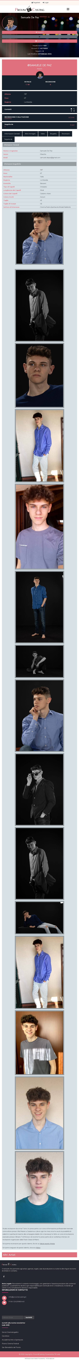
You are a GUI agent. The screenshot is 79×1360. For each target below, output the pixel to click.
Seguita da (8, 139)
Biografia (53, 134)
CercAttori (5, 1336)
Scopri (71, 117)
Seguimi (39, 32)
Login (46, 2)
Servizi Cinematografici (10, 1332)
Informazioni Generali (12, 134)
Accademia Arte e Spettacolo (12, 1340)
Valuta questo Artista (47, 1244)
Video (43, 134)
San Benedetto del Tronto (11, 1347)
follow (38, 1248)
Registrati (36, 2)
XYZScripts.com (50, 1358)
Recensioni (66, 134)
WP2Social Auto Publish (31, 1358)
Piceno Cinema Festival (10, 1344)
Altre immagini (30, 134)
